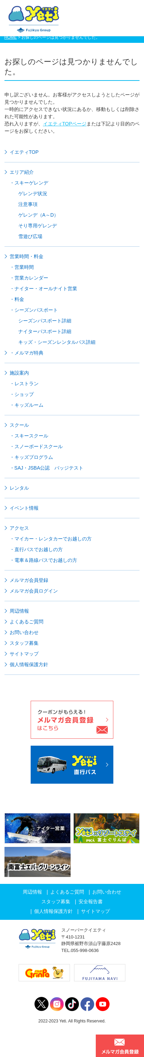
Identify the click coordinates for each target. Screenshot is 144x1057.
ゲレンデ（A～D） (38, 215)
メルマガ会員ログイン (34, 591)
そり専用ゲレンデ (37, 225)
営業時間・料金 (26, 256)
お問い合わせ (24, 632)
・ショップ (22, 394)
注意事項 (28, 204)
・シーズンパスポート (34, 310)
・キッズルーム (26, 405)
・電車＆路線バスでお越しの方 (43, 560)
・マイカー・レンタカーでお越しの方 (51, 538)
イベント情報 (24, 508)
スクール (19, 425)
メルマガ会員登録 (29, 580)
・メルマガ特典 (26, 353)
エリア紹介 (22, 172)
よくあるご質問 (26, 621)
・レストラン (24, 383)
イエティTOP (24, 152)
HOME (10, 37)
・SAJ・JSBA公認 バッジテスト (47, 468)
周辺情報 (19, 611)
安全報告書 (91, 901)
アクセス (19, 528)
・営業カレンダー (29, 278)
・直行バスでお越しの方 (36, 549)
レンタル (19, 488)
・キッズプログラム (31, 457)
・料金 (17, 299)
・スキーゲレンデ (29, 183)
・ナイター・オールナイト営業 (43, 288)
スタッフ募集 (24, 643)
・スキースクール (29, 435)
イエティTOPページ (65, 123)
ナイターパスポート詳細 (44, 331)
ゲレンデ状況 (32, 193)
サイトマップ (24, 654)
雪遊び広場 (30, 236)
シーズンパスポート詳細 (44, 320)
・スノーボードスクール (36, 446)
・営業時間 (22, 267)
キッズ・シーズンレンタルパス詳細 (56, 342)
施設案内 (19, 373)
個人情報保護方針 (29, 664)
